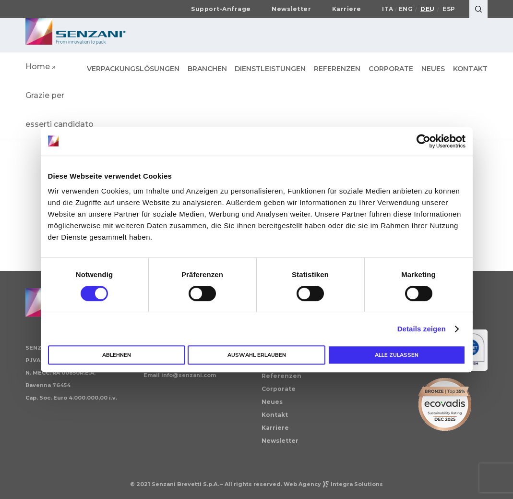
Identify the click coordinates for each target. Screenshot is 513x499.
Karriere (346, 9)
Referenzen (281, 375)
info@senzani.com (188, 375)
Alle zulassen (396, 355)
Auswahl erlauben (256, 355)
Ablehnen (116, 355)
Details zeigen (421, 329)
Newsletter (291, 9)
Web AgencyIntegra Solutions (333, 484)
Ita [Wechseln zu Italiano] (388, 9)
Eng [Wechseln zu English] (406, 9)
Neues (272, 401)
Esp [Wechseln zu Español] (448, 9)
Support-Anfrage (221, 9)
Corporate (279, 388)
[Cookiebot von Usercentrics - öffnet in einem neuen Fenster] (423, 141)
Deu (427, 9)
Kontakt (275, 414)
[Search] (478, 9)
